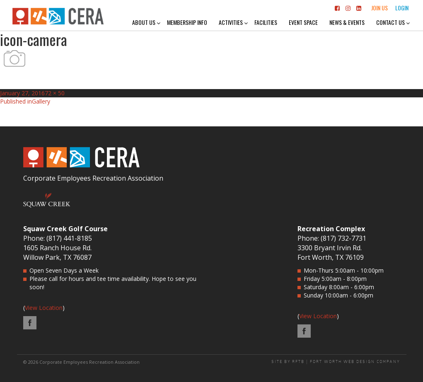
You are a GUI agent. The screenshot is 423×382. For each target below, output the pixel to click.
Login (401, 7)
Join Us (379, 7)
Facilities (265, 22)
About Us (143, 22)
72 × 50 (55, 93)
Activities (231, 22)
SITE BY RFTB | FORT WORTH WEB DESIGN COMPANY (335, 362)
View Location (44, 308)
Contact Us (390, 22)
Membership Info (187, 22)
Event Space (303, 22)
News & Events (347, 22)
